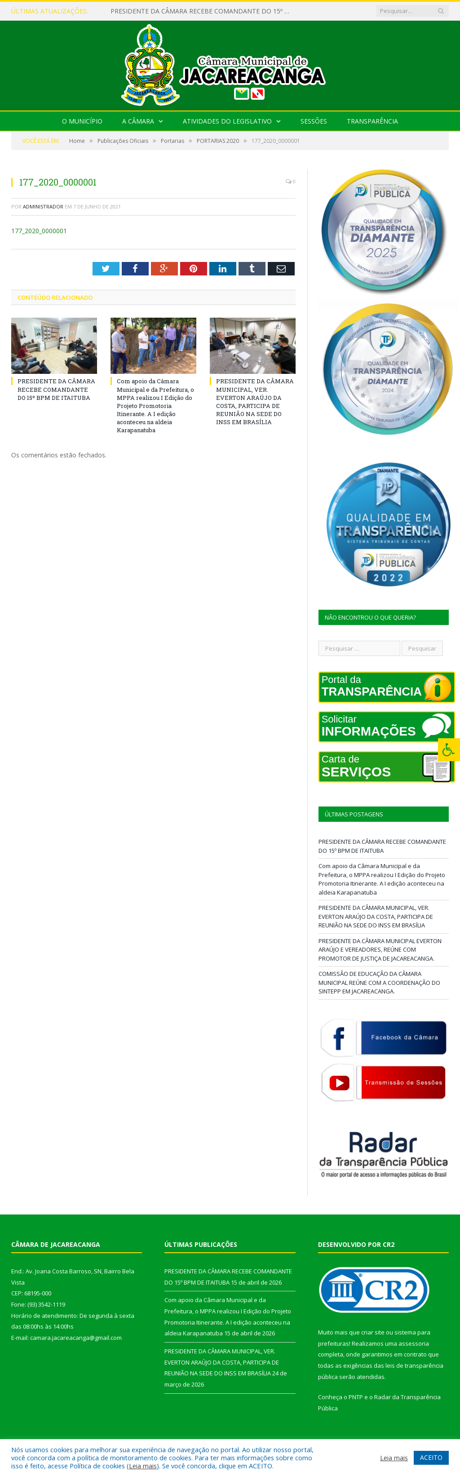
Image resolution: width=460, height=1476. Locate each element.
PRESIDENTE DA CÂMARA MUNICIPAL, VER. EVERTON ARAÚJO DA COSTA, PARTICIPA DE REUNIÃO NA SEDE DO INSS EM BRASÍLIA (255, 401)
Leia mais (143, 1465)
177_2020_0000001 (39, 230)
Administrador (43, 206)
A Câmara (138, 121)
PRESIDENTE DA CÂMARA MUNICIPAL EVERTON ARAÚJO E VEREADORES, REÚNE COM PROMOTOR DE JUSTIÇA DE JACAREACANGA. (380, 949)
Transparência (372, 121)
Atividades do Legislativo (227, 121)
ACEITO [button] (431, 1457)
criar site (373, 1332)
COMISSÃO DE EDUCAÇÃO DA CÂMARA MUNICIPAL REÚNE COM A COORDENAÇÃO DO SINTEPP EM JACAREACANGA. (379, 982)
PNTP (356, 1397)
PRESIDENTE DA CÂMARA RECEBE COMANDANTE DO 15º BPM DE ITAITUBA (203, 11)
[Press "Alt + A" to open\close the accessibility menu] (449, 749)
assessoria (413, 1343)
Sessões (314, 121)
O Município (82, 121)
